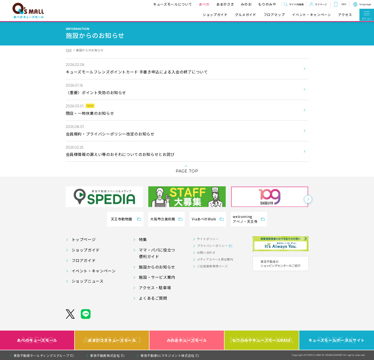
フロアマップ (274, 14)
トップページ (84, 239)
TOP (69, 50)
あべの (203, 4)
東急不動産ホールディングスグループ (41, 355)
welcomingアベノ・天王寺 (245, 219)
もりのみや (266, 4)
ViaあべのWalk (204, 218)
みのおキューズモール (187, 340)
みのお (245, 4)
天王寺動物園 (121, 218)
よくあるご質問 (153, 298)
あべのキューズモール (37, 340)
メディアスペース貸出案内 (215, 259)
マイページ (321, 4)
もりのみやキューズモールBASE (261, 340)
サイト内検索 (296, 4)
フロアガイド (84, 260)
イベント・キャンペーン (311, 14)
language (365, 4)
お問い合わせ (206, 252)
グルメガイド (245, 14)
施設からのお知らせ (157, 267)
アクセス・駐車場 (155, 287)
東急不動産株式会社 (105, 355)
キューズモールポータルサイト (336, 340)
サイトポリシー (207, 239)
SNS (343, 4)
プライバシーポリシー (212, 245)
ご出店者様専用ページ (212, 266)
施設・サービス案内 (157, 277)
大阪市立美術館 (162, 218)
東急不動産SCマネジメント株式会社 (167, 355)
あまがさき (224, 4)
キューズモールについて (171, 4)
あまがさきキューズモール (112, 340)
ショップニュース (88, 281)
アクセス (345, 14)
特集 (143, 239)
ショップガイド (215, 14)
